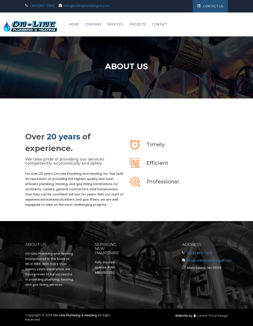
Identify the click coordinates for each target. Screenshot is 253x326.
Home (74, 24)
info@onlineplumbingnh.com (87, 6)
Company (93, 24)
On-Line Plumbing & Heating (75, 315)
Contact (159, 24)
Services (115, 24)
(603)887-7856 (42, 6)
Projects (137, 24)
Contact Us (210, 6)
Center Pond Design (212, 316)
